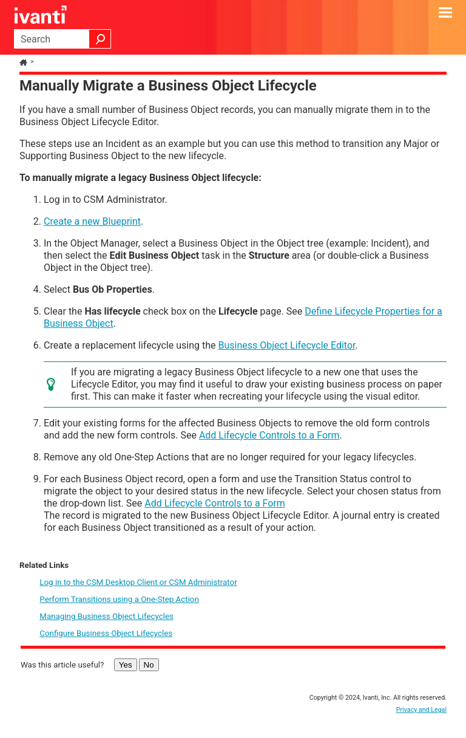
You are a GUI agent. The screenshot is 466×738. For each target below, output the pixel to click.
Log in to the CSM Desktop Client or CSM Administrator (138, 582)
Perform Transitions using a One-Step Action (119, 599)
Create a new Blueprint (92, 221)
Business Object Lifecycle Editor (286, 345)
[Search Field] (62, 39)
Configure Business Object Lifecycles (105, 633)
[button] (100, 39)
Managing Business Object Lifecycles (106, 616)
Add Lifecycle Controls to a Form (269, 435)
